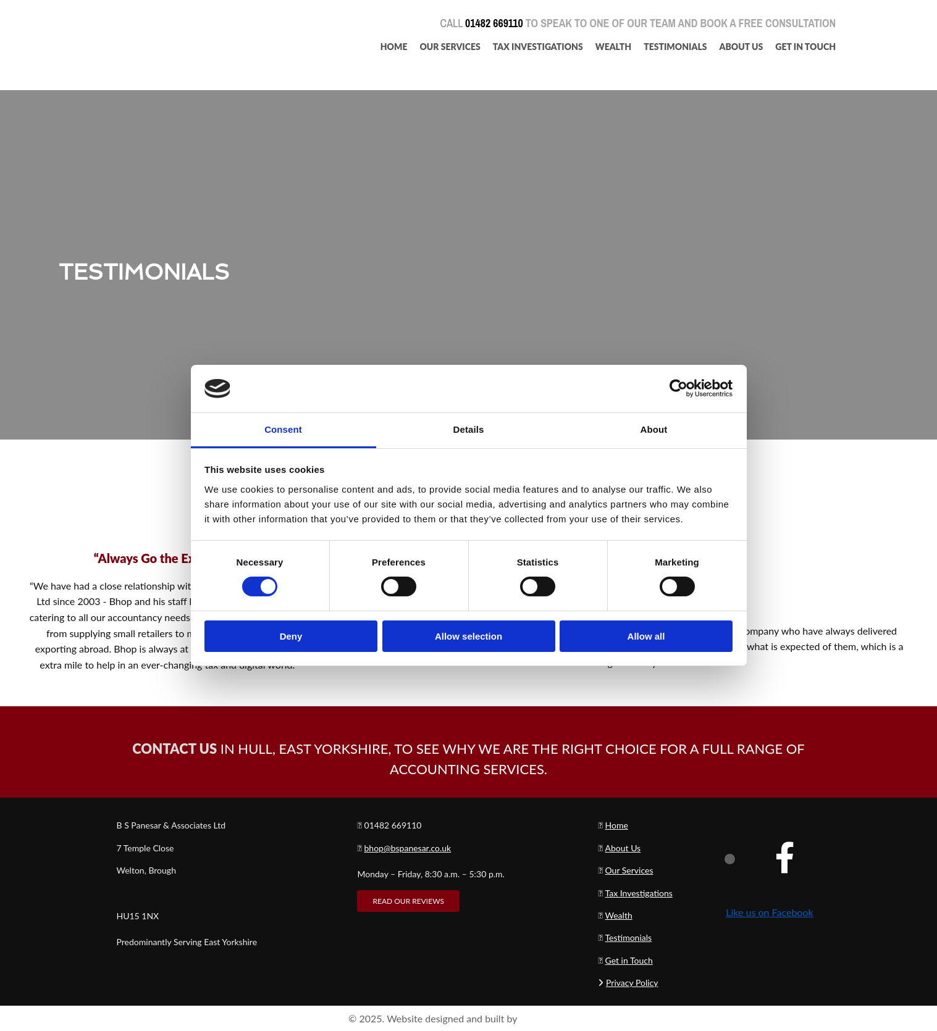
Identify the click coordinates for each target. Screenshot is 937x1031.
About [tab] (654, 429)
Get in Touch (629, 960)
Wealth (613, 46)
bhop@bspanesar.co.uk (408, 848)
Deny (291, 636)
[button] (408, 901)
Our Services (449, 46)
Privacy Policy (632, 982)
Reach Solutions (554, 1018)
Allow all (646, 636)
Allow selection (468, 636)
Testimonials (675, 46)
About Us (741, 46)
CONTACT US (174, 748)
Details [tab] (468, 429)
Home (394, 46)
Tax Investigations (538, 46)
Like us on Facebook (769, 912)
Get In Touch (805, 46)
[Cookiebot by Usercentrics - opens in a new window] (678, 388)
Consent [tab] (283, 429)
